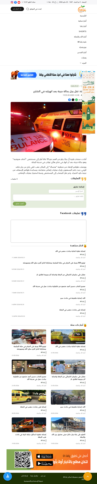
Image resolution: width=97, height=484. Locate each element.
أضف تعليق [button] (19, 203)
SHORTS (82, 31)
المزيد (83, 63)
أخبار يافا (83, 26)
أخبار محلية (82, 21)
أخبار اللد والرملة (80, 36)
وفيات (83, 57)
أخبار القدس (81, 52)
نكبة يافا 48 (81, 42)
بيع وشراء (82, 47)
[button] (91, 72)
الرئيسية (83, 15)
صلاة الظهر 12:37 (29, 2)
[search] (34, 9)
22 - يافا (52, 2)
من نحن (43, 476)
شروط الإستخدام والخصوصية (33, 481)
